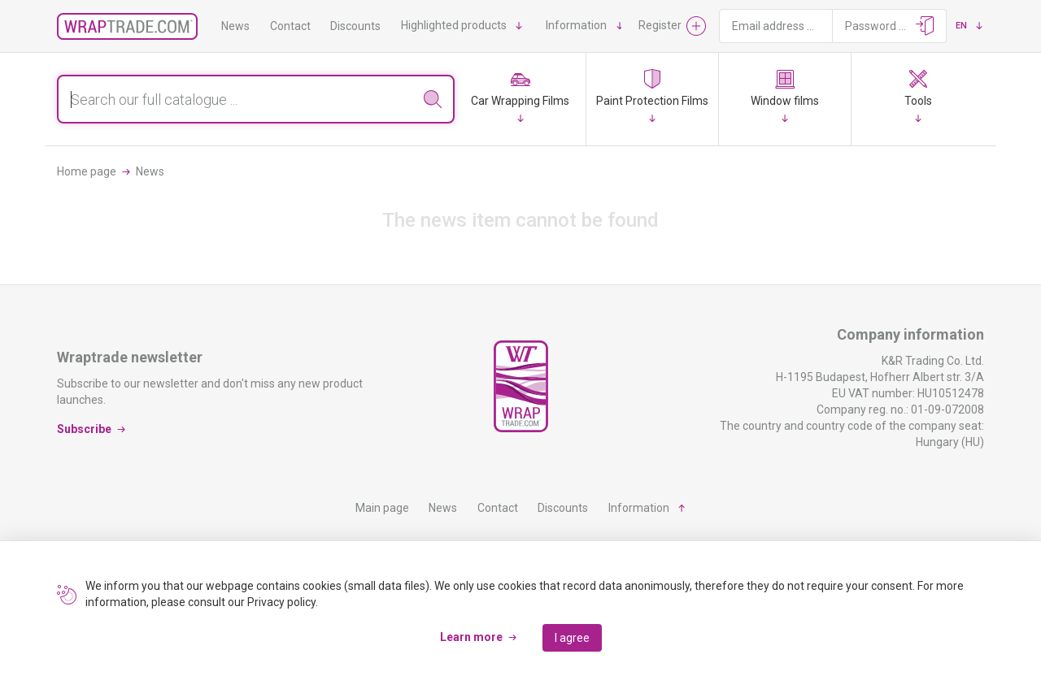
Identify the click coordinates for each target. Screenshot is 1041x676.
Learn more (471, 637)
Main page (382, 507)
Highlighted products (454, 25)
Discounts (355, 26)
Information (576, 25)
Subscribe (84, 429)
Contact (290, 26)
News (235, 26)
